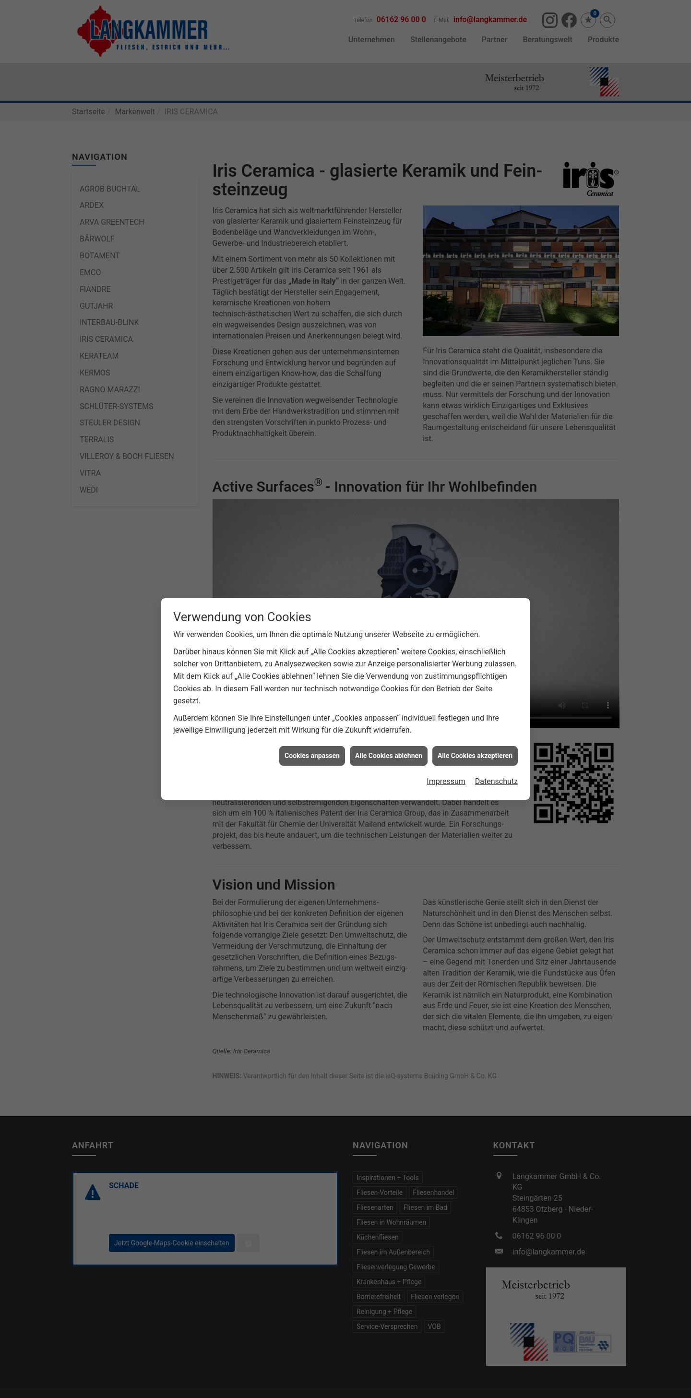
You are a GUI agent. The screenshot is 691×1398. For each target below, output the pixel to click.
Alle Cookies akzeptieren (475, 726)
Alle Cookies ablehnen (388, 726)
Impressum (446, 752)
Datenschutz (496, 752)
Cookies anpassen (312, 726)
